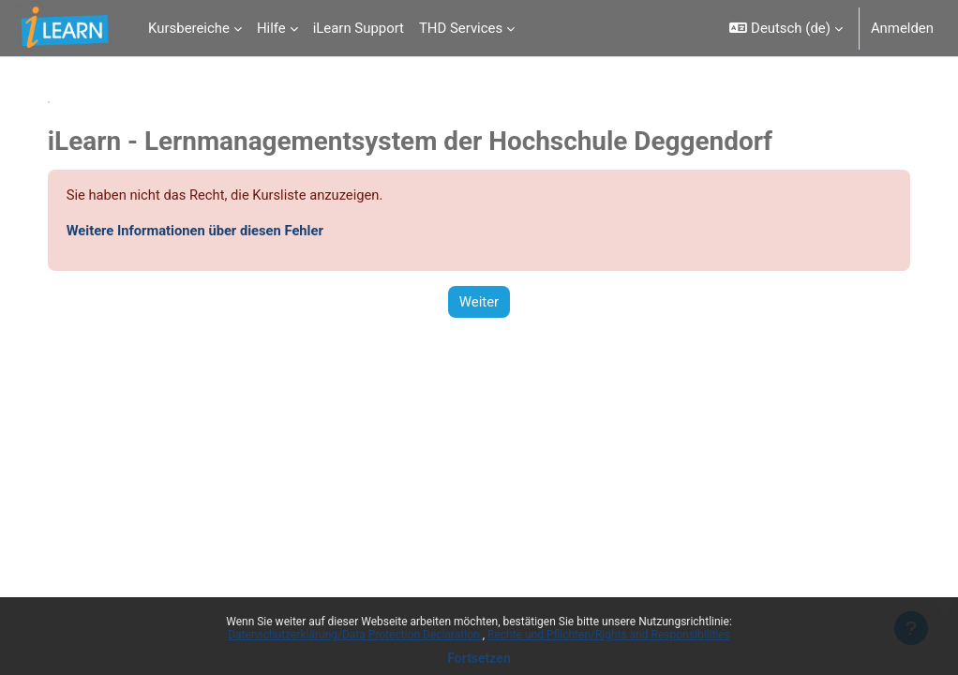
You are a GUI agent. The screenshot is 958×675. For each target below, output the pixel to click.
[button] (785, 28)
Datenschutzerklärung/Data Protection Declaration (355, 634)
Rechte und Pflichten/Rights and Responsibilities (608, 634)
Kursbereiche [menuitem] (189, 28)
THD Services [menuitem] (460, 28)
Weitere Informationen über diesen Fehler (215, 230)
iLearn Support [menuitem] (358, 28)
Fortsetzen (479, 658)
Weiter (479, 301)
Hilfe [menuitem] (271, 28)
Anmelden (902, 28)
